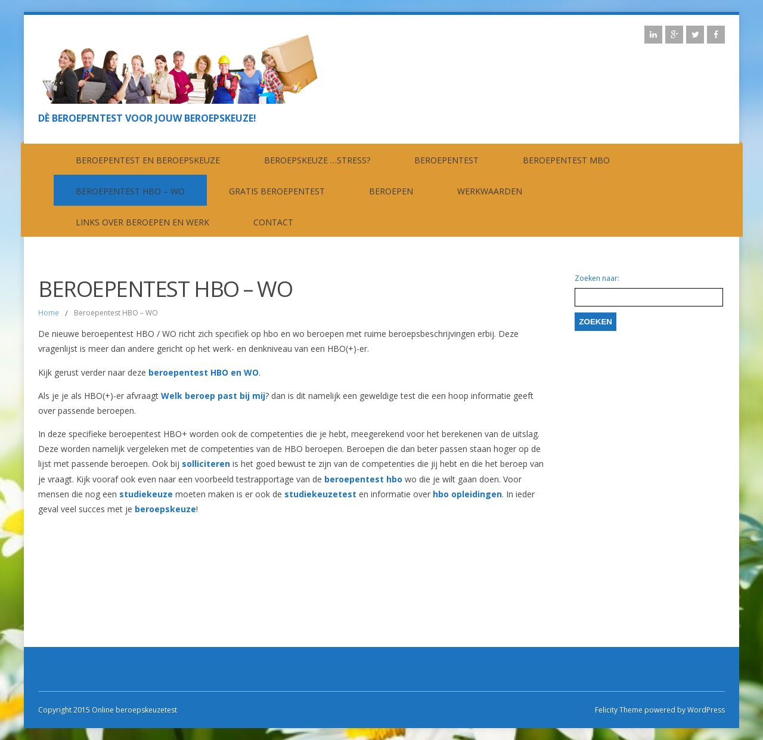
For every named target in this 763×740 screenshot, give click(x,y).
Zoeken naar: (597, 278)
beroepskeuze (165, 509)
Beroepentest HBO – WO (130, 191)
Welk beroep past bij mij (213, 395)
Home (48, 313)
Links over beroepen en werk (142, 222)
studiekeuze (147, 494)
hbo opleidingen (467, 494)
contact (273, 222)
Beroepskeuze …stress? (317, 160)
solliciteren (207, 463)
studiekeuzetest (321, 494)
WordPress (705, 710)
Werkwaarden (489, 191)
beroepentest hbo (363, 479)
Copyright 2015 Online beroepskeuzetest (107, 710)
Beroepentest (446, 160)
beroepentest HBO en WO (203, 372)
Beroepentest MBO (566, 160)
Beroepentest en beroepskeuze (148, 160)
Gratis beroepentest (277, 191)
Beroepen (391, 191)
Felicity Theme (619, 710)
